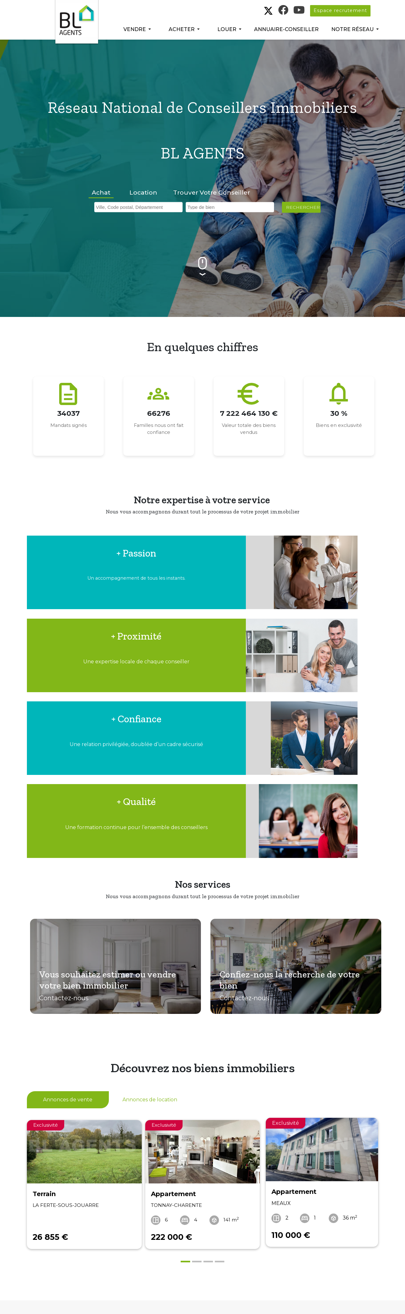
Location (143, 192)
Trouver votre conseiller (211, 192)
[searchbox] (140, 206)
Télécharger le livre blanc (205, 1262)
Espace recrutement (340, 10)
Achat (101, 192)
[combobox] (138, 207)
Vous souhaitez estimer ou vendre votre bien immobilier (109, 873)
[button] (137, 29)
